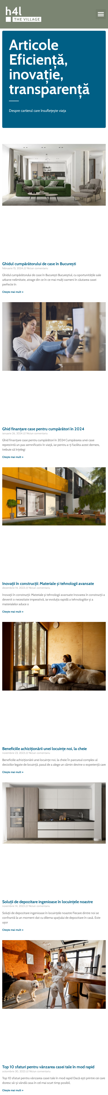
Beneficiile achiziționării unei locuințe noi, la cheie (44, 748)
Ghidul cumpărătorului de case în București (39, 263)
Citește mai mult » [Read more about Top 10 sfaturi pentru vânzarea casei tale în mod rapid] (12, 1090)
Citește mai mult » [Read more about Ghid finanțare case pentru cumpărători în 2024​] (12, 457)
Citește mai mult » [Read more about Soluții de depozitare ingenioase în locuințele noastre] (12, 929)
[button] (101, 14)
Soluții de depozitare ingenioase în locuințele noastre (47, 901)
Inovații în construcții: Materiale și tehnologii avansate (48, 583)
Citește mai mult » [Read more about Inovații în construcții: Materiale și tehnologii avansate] (12, 611)
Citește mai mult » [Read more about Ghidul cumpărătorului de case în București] (12, 291)
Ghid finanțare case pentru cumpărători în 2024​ (43, 429)
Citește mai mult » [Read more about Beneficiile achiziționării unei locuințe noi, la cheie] (12, 772)
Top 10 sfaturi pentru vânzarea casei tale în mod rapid (48, 1066)
